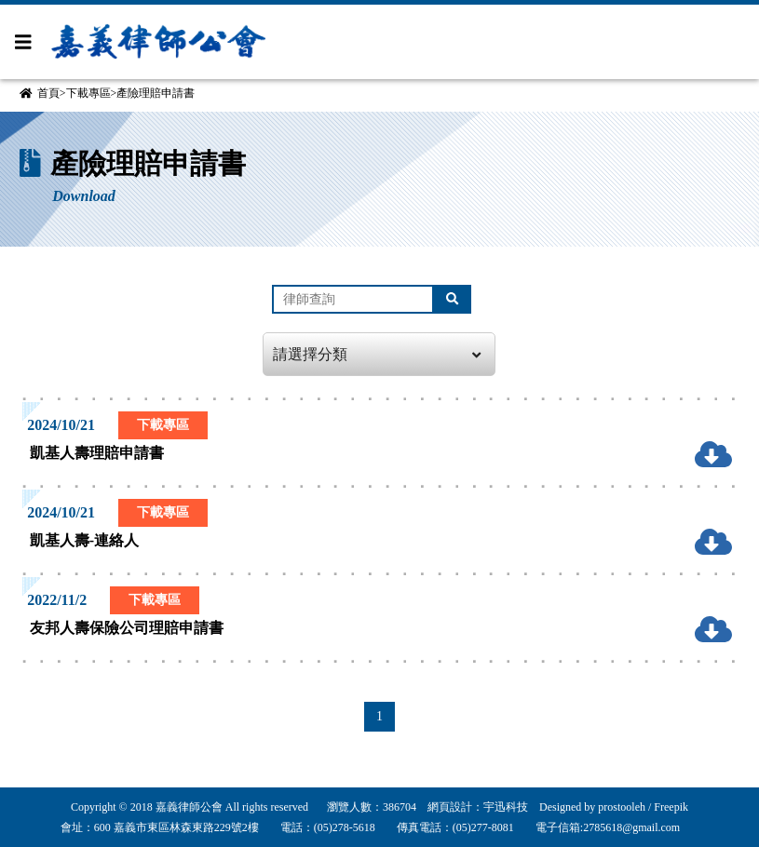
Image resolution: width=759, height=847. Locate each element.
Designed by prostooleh (586, 806)
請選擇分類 (377, 354)
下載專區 (88, 93)
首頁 (48, 93)
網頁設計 (449, 806)
